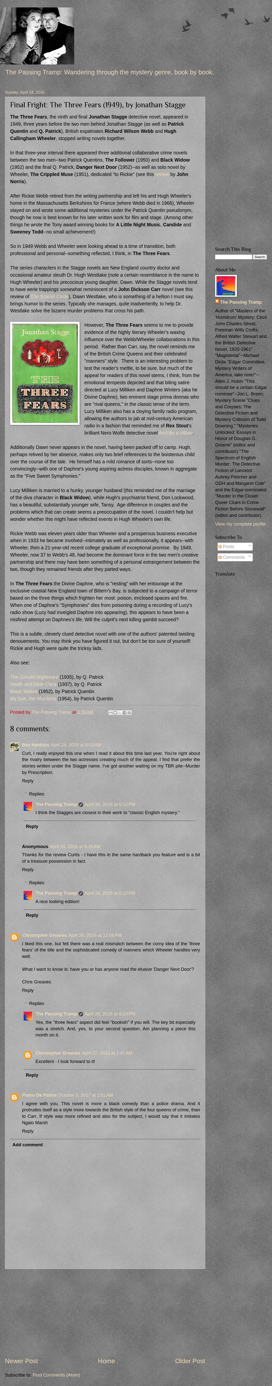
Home (106, 1360)
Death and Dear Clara (33, 684)
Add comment (27, 1144)
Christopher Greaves (44, 935)
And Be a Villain (176, 433)
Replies (36, 793)
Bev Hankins (35, 744)
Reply (28, 780)
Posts (226, 546)
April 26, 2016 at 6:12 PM (110, 804)
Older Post (190, 1360)
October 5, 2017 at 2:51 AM (85, 1095)
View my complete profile (240, 524)
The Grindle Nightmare (34, 677)
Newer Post (21, 1360)
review (162, 174)
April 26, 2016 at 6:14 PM (110, 1013)
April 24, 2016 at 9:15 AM (75, 846)
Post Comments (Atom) (56, 1375)
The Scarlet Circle (49, 296)
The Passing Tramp (56, 804)
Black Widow (24, 691)
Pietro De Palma (39, 1095)
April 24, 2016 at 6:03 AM (76, 744)
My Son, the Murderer (33, 698)
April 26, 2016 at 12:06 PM (95, 935)
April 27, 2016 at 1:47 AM (107, 1053)
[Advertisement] (105, 1313)
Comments (232, 557)
